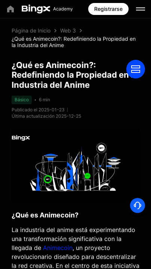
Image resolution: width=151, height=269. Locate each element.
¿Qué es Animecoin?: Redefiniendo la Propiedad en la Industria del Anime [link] (74, 41)
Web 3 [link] (68, 30)
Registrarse (108, 9)
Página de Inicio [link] (31, 30)
